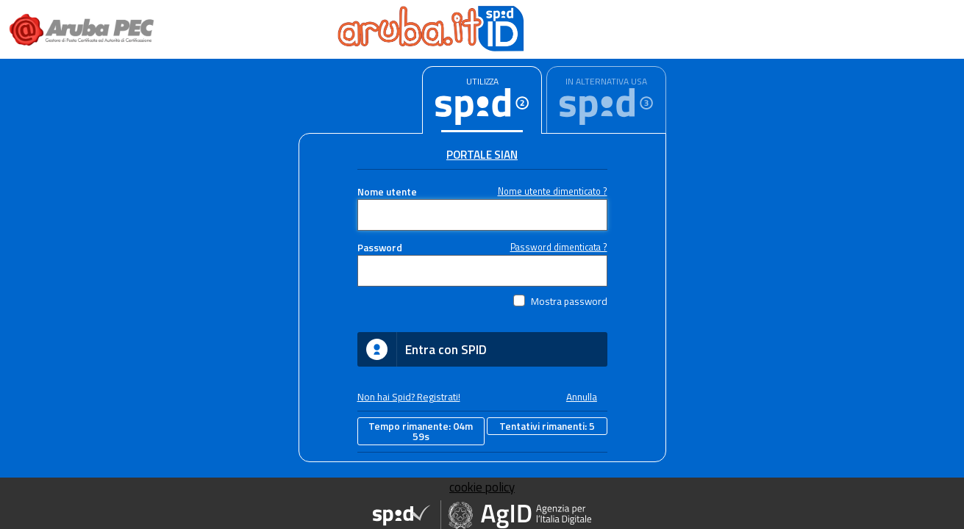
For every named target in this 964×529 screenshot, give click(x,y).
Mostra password (569, 301)
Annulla (581, 396)
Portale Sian (482, 154)
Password (379, 247)
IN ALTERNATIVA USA (606, 81)
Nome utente (387, 191)
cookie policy (482, 487)
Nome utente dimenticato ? (552, 191)
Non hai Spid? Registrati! (408, 396)
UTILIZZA (482, 81)
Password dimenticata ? (558, 247)
